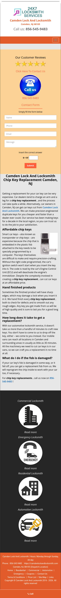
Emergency (19, 574)
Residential (21, 570)
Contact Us (42, 574)
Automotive (47, 570)
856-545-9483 (37, 29)
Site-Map (42, 577)
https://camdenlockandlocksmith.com (41, 563)
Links (51, 577)
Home (10, 570)
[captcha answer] (33, 158)
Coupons (30, 574)
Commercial (33, 570)
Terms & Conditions (16, 577)
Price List (32, 577)
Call (31, 593)
